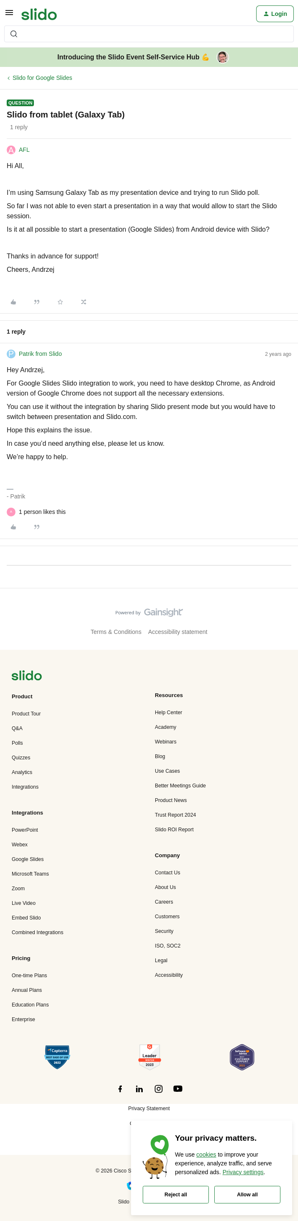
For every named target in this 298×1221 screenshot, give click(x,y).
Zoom (18, 888)
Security (164, 931)
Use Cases (167, 771)
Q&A (17, 728)
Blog (160, 756)
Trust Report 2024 (175, 815)
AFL (24, 149)
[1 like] (42, 512)
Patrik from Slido (40, 353)
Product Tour (26, 714)
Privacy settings (243, 1172)
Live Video (24, 903)
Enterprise (23, 1019)
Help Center (168, 712)
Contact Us (167, 873)
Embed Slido (26, 918)
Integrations (25, 787)
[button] (9, 15)
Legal (161, 960)
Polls (17, 743)
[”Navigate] (27, 676)
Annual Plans (27, 990)
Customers (167, 917)
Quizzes (21, 758)
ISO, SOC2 (167, 946)
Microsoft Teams (30, 874)
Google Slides (28, 859)
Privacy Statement (149, 1108)
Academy (165, 727)
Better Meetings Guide (180, 786)
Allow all (247, 1195)
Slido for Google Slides (42, 77)
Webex (20, 845)
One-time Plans (29, 975)
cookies (206, 1154)
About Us (165, 887)
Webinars (166, 742)
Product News (171, 800)
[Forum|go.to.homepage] (39, 13)
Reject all (175, 1195)
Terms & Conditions (116, 631)
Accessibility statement (178, 631)
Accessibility (169, 975)
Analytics (22, 772)
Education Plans (30, 1005)
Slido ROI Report (174, 830)
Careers (164, 902)
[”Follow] (120, 1093)
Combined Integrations (37, 932)
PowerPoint (25, 830)
